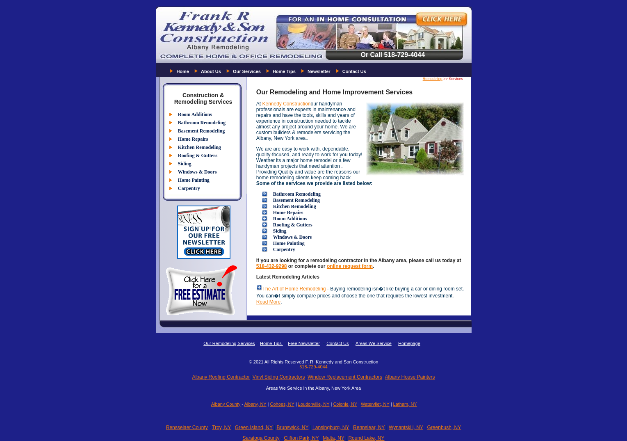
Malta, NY (333, 438)
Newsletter (319, 71)
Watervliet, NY (375, 404)
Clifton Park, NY (301, 438)
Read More (268, 302)
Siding (185, 164)
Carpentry (189, 188)
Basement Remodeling (201, 131)
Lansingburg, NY (330, 427)
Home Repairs (193, 139)
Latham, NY (405, 404)
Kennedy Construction (286, 104)
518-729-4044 (313, 366)
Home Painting (194, 180)
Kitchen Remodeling (199, 147)
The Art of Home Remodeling (294, 289)
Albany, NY (255, 404)
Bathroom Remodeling (202, 123)
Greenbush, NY (444, 427)
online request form (350, 266)
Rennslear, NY (369, 427)
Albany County (226, 404)
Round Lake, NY (366, 438)
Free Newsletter (304, 343)
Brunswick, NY (292, 427)
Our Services (247, 71)
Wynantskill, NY (406, 427)
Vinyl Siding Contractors (279, 377)
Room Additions (195, 114)
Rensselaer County (187, 427)
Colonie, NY (345, 404)
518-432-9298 (271, 266)
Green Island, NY (254, 427)
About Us (211, 71)
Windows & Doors (197, 172)
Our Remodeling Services (229, 343)
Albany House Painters (410, 377)
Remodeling (432, 79)
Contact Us (354, 71)
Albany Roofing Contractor (221, 377)
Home (182, 71)
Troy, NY (221, 427)
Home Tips (284, 71)
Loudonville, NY (314, 404)
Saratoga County (260, 438)
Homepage (409, 343)
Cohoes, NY (282, 404)
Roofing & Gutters (197, 155)
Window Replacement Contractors (345, 377)
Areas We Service (374, 343)
